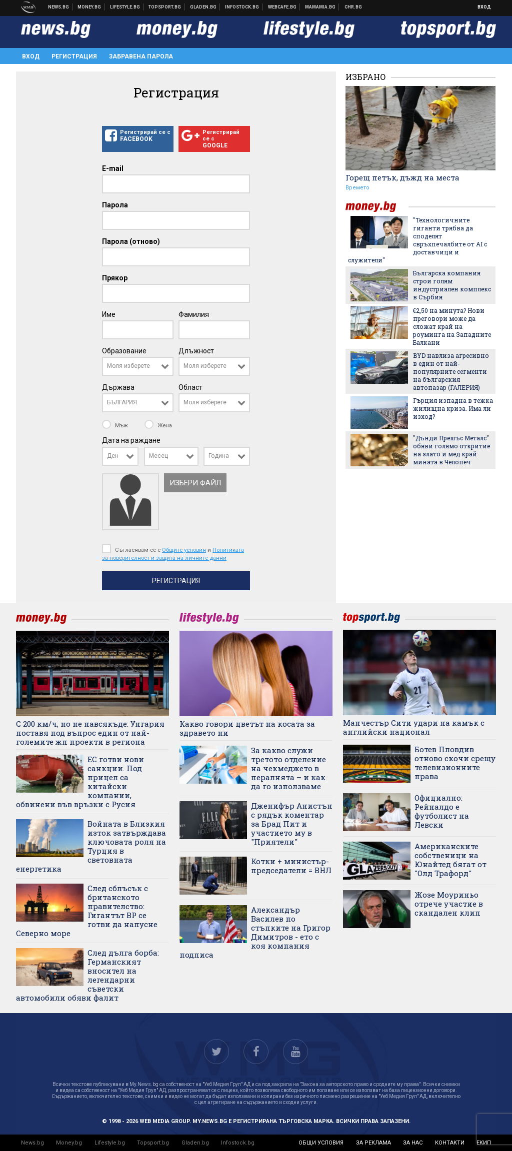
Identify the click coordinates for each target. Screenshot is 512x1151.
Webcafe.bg (282, 6)
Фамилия (193, 314)
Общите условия (184, 549)
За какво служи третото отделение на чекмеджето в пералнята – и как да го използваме (288, 768)
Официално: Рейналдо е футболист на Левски (441, 811)
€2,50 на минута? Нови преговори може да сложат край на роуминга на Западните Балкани (452, 326)
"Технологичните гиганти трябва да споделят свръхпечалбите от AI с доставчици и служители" (417, 240)
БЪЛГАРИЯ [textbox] (122, 402)
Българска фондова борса (242, 6)
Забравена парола (141, 56)
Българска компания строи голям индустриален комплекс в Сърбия (452, 285)
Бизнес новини (89, 6)
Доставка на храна (203, 6)
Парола (115, 205)
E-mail (113, 168)
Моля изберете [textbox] (128, 365)
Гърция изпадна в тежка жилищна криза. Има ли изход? (453, 408)
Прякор (115, 278)
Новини (58, 6)
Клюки (125, 6)
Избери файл (195, 482)
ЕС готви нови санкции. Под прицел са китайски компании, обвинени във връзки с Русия (80, 782)
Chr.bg (353, 6)
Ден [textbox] (112, 455)
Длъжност (196, 351)
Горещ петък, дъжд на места (403, 177)
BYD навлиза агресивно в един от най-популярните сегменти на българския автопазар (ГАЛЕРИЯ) (451, 371)
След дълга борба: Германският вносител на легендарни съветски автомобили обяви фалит (87, 975)
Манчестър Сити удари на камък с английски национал (413, 727)
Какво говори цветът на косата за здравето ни (247, 728)
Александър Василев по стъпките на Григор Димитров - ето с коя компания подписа (255, 932)
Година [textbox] (218, 455)
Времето (358, 187)
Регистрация (74, 56)
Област (190, 387)
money (377, 206)
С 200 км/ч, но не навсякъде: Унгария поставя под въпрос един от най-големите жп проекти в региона (90, 733)
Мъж (116, 425)
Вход (484, 6)
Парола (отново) (131, 241)
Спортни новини (165, 6)
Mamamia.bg (320, 6)
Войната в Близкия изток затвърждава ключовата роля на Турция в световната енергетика (91, 846)
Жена (158, 425)
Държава (118, 387)
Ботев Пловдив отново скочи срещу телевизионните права (455, 763)
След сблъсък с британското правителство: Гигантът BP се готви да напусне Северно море (87, 911)
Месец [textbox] (158, 455)
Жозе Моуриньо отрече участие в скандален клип (448, 903)
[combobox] (138, 366)
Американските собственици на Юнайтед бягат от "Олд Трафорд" (450, 860)
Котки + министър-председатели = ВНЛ (291, 866)
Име (109, 314)
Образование (124, 351)
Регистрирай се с (137, 136)
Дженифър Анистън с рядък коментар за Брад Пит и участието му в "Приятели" (291, 823)
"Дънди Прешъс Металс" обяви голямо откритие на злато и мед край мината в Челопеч (451, 450)
